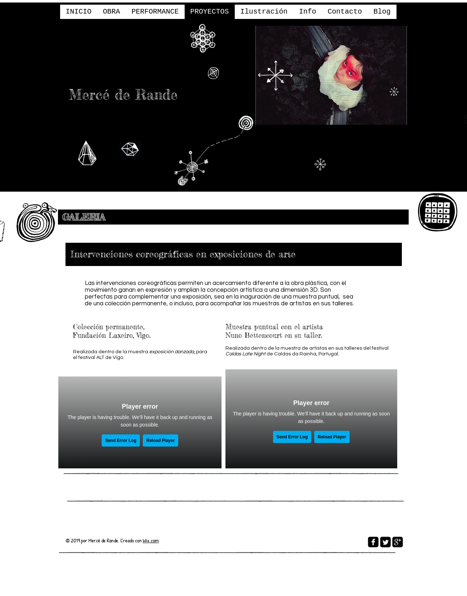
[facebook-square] (373, 542)
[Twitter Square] (385, 542)
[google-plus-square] (397, 542)
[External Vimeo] (140, 422)
